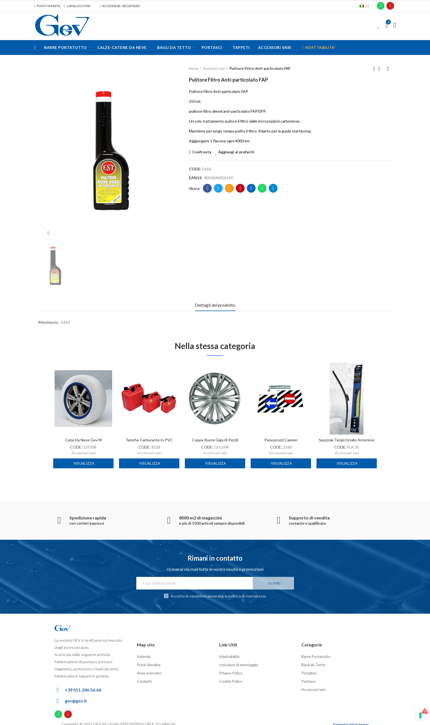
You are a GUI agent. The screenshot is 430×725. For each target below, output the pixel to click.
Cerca (287, 25)
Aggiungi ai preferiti (236, 152)
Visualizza (83, 463)
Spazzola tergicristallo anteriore (346, 440)
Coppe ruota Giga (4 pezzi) (215, 440)
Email (229, 188)
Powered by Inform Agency (351, 718)
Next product (388, 68)
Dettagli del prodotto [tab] (215, 305)
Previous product (374, 68)
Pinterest (240, 188)
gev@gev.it (76, 695)
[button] (47, 6)
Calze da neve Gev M (83, 440)
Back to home (381, 68)
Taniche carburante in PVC (149, 440)
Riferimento (48, 322)
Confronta (201, 152)
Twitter (218, 188)
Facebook (207, 188)
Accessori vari (83, 452)
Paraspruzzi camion (281, 440)
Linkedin (251, 188)
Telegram (273, 188)
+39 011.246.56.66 (83, 684)
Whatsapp (262, 188)
